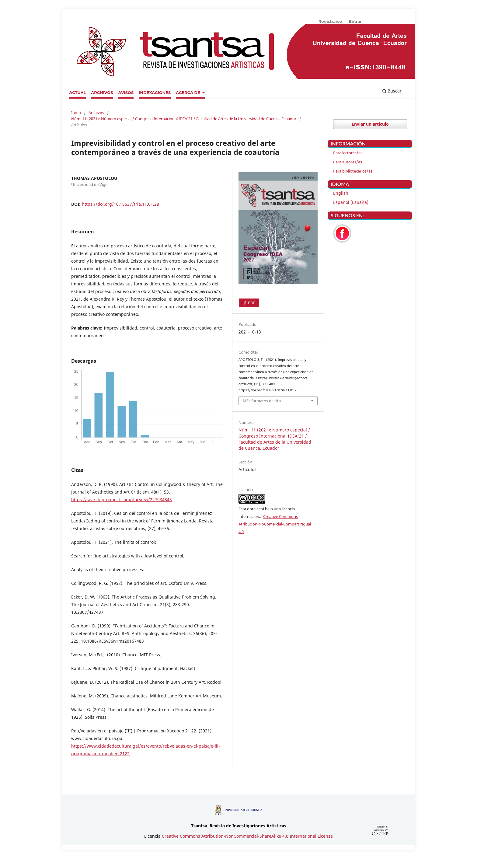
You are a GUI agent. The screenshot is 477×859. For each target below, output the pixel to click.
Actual (77, 92)
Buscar (392, 91)
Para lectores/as (347, 152)
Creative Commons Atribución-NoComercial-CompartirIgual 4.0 (274, 524)
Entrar (355, 21)
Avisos (126, 92)
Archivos (102, 92)
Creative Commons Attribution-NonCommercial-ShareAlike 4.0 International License (247, 836)
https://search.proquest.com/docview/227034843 (121, 499)
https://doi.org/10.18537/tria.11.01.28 (120, 204)
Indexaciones (155, 92)
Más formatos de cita (262, 400)
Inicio (76, 112)
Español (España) (350, 202)
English (340, 193)
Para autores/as (347, 162)
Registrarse (330, 21)
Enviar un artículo (370, 124)
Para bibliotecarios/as (352, 171)
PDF (251, 303)
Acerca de (188, 92)
